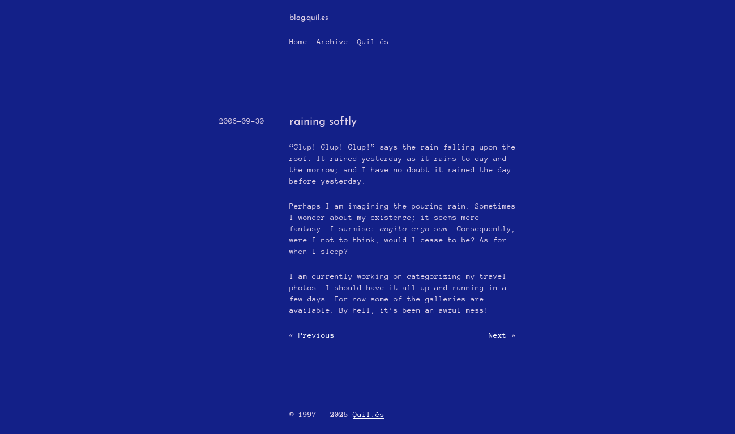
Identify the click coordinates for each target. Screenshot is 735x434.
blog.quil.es (308, 18)
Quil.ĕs (373, 41)
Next (498, 335)
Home (298, 41)
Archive (332, 41)
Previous (316, 335)
